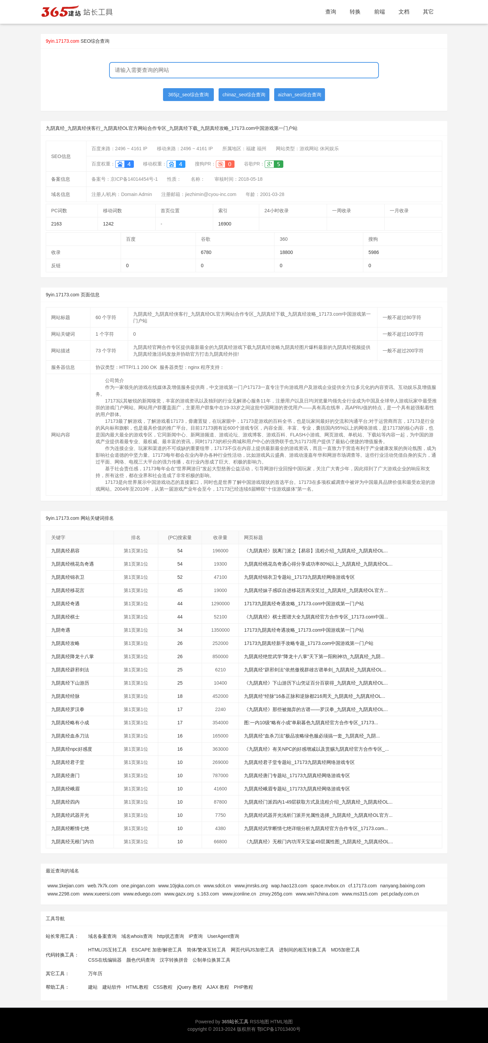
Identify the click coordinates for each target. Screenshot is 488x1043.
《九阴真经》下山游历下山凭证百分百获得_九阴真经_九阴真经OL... (316, 683)
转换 (355, 12)
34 (180, 630)
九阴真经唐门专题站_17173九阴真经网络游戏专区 (297, 775)
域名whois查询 (136, 936)
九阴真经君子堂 (67, 762)
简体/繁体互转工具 (206, 949)
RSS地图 (259, 1021)
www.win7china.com (317, 894)
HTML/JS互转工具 (107, 949)
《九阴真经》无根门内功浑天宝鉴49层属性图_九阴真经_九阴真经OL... (318, 841)
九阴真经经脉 (65, 696)
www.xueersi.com (101, 894)
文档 (404, 12)
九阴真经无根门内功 (72, 841)
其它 (428, 12)
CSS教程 (162, 987)
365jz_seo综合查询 (188, 94)
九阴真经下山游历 (70, 683)
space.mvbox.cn (328, 885)
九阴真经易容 (65, 550)
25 (180, 669)
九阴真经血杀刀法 (70, 736)
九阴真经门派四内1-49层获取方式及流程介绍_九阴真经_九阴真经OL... (318, 802)
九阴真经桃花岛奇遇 (72, 564)
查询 (330, 12)
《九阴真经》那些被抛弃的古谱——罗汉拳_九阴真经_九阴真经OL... (316, 709)
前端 (379, 12)
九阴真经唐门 (65, 775)
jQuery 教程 (189, 987)
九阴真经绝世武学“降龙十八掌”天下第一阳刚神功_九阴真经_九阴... (314, 656)
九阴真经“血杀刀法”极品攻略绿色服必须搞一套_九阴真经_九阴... (312, 736)
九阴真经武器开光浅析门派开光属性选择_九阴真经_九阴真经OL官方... (318, 815)
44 (180, 603)
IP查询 (196, 936)
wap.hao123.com (289, 885)
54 (180, 550)
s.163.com (208, 894)
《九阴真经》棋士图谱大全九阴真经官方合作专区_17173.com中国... (316, 616)
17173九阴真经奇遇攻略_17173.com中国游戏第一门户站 (304, 603)
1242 (108, 224)
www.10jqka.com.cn (179, 885)
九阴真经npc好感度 (71, 749)
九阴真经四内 (65, 802)
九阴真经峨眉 (65, 788)
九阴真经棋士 (65, 616)
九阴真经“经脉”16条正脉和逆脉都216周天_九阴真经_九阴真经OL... (314, 696)
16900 (224, 224)
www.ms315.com (360, 894)
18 (180, 696)
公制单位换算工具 (211, 960)
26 (180, 643)
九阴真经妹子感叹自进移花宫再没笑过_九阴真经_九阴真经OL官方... (316, 590)
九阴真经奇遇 (65, 603)
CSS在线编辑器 (105, 960)
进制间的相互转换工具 (302, 949)
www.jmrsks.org (251, 885)
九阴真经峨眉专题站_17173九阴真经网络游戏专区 (297, 788)
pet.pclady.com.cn (400, 894)
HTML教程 (137, 987)
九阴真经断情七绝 (70, 828)
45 (180, 590)
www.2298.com (63, 894)
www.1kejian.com (65, 885)
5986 (373, 252)
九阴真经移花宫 (67, 590)
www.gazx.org (179, 894)
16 (180, 736)
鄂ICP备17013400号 (279, 1029)
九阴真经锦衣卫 (67, 577)
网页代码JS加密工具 (252, 949)
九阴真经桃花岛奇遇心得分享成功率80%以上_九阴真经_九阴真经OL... (318, 564)
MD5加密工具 (345, 949)
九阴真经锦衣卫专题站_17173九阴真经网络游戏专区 (299, 577)
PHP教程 (243, 987)
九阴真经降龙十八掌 (72, 656)
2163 (56, 224)
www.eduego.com (142, 894)
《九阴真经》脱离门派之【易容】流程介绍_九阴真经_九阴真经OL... (316, 550)
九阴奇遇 (60, 630)
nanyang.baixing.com (402, 885)
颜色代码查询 (140, 960)
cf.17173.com (362, 885)
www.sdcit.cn (217, 885)
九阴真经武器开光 (70, 815)
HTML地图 (281, 1021)
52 (180, 577)
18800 (286, 252)
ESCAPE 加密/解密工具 (156, 949)
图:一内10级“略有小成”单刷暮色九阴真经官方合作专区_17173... (311, 722)
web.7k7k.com (102, 885)
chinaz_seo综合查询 (244, 94)
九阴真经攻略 (65, 643)
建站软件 (111, 987)
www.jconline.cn (239, 894)
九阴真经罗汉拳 (67, 709)
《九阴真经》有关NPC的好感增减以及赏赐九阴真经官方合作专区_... (316, 749)
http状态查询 (170, 936)
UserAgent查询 (223, 936)
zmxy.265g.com (276, 894)
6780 (206, 252)
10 (180, 762)
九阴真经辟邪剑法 (70, 669)
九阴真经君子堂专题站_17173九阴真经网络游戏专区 (299, 762)
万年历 (95, 973)
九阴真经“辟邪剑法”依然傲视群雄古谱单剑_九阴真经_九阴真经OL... (315, 669)
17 (180, 709)
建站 (93, 987)
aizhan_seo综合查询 (299, 94)
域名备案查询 (102, 936)
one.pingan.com (138, 885)
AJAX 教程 (218, 987)
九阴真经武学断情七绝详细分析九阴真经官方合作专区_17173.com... (316, 828)
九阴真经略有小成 (70, 722)
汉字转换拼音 (174, 960)
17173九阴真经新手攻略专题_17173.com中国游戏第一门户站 (308, 643)
